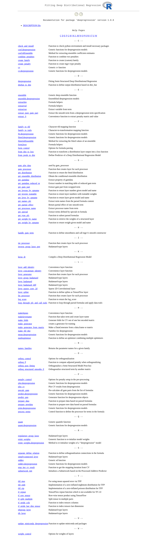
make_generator (25, 324)
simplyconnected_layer (28, 457)
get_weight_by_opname (28, 222)
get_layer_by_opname (27, 197)
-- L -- (78, 262)
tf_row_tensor (24, 495)
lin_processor (24, 295)
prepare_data (23, 401)
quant (20, 422)
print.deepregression (27, 408)
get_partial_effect (25, 205)
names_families (25, 348)
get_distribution (25, 172)
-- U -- (78, 518)
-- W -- (78, 528)
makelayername (25, 317)
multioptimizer (24, 338)
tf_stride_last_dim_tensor (29, 506)
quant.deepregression (27, 425)
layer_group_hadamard (28, 278)
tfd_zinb (21, 485)
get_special (23, 212)
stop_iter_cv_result (26, 467)
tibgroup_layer (24, 510)
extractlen (22, 102)
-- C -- (78, 40)
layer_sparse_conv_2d (27, 288)
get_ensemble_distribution (29, 176)
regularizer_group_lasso (28, 436)
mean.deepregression (27, 334)
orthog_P (22, 362)
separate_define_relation (28, 453)
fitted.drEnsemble (26, 141)
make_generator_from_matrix (31, 327)
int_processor (24, 243)
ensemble (22, 95)
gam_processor (24, 169)
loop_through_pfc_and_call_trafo (32, 303)
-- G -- (78, 160)
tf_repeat (22, 492)
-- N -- (78, 343)
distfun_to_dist (24, 85)
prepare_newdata (25, 404)
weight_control (24, 534)
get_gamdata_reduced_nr (29, 183)
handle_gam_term (26, 233)
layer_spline (23, 292)
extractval (22, 106)
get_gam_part (24, 187)
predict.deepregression (28, 394)
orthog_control (24, 358)
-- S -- (78, 448)
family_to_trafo (25, 130)
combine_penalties (26, 56)
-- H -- (78, 227)
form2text (22, 144)
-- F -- (78, 121)
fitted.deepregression (27, 137)
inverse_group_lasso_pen (29, 246)
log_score (22, 299)
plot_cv (21, 387)
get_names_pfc (24, 201)
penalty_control (25, 379)
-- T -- (78, 476)
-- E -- (78, 89)
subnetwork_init (25, 471)
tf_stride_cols (24, 502)
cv (19, 67)
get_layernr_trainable (27, 194)
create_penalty (24, 64)
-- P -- (78, 374)
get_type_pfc (23, 215)
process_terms (24, 411)
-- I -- (78, 237)
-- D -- (78, 76)
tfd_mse (21, 481)
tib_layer (22, 513)
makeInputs (23, 313)
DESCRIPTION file (32, 25)
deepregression (24, 81)
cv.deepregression (26, 71)
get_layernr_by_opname (28, 190)
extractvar (22, 109)
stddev (21, 460)
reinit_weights (24, 439)
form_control (23, 148)
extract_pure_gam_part (28, 113)
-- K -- (78, 251)
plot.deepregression (26, 383)
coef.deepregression (26, 49)
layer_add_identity (26, 267)
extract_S (22, 116)
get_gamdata (23, 180)
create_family (24, 60)
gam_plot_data (24, 165)
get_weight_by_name (27, 219)
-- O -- (78, 353)
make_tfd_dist (24, 331)
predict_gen (23, 397)
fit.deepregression (26, 134)
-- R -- (78, 430)
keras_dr (22, 257)
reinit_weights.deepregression (31, 443)
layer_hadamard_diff (27, 285)
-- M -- (78, 308)
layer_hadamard (25, 281)
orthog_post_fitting (26, 366)
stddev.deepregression (27, 464)
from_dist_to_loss (26, 152)
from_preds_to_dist (26, 155)
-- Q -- (78, 416)
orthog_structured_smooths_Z (31, 369)
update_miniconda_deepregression (33, 523)
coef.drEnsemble (25, 53)
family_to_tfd (24, 127)
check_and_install (26, 46)
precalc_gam (23, 390)
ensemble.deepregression (29, 98)
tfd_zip (21, 488)
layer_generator (25, 274)
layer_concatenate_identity (29, 271)
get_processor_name (27, 208)
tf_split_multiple (25, 499)
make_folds (23, 320)
